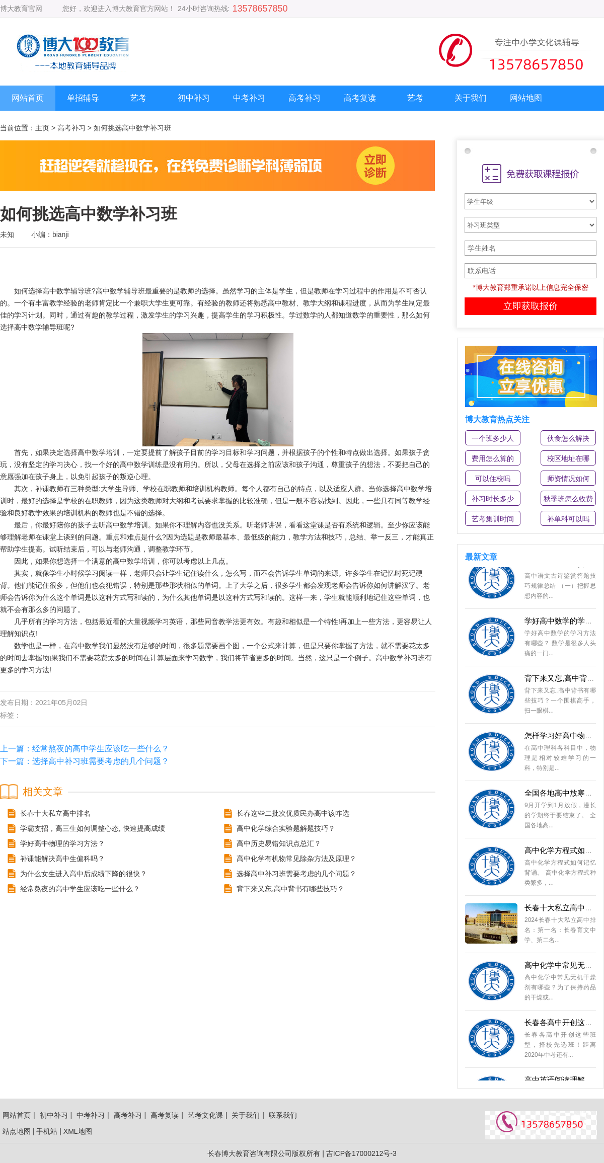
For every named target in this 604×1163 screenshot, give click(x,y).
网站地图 (526, 98)
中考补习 (249, 98)
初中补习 (194, 98)
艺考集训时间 (493, 519)
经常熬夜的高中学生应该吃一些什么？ (100, 748)
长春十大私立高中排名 (562, 909)
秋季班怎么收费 (568, 499)
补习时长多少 (493, 499)
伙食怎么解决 (568, 438)
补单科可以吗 (568, 519)
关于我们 (471, 98)
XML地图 (77, 1131)
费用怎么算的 (493, 458)
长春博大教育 (228, 1153)
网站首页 (28, 98)
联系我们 (283, 1115)
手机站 (46, 1131)
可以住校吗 (492, 479)
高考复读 (360, 98)
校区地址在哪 (568, 458)
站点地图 (17, 1131)
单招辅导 (83, 98)
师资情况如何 (568, 479)
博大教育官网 (21, 9)
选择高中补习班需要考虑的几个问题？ (100, 761)
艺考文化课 (205, 1115)
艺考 (138, 98)
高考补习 (304, 98)
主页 (42, 128)
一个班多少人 (493, 438)
